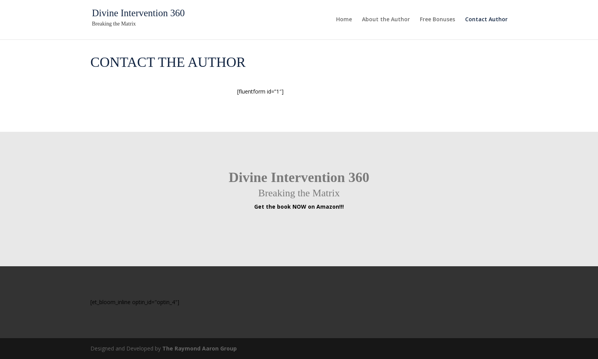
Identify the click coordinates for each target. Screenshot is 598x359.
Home (344, 20)
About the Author (386, 20)
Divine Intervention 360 (138, 13)
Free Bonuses (437, 20)
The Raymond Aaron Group (199, 348)
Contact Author (486, 20)
